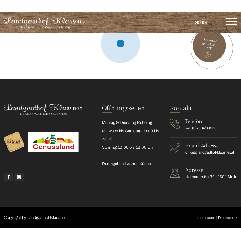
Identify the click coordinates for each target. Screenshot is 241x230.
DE (194, 22)
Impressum (200, 218)
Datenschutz (225, 218)
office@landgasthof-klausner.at (208, 5)
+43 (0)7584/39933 (149, 5)
